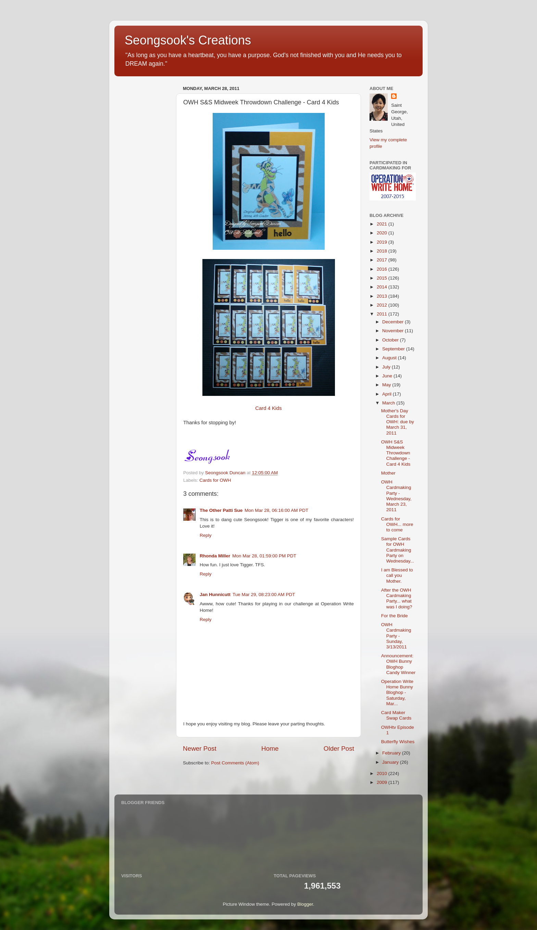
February (392, 752)
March (389, 402)
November (393, 330)
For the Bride (394, 615)
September (394, 348)
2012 (382, 305)
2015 (382, 278)
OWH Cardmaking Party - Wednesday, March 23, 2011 (396, 495)
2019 (382, 242)
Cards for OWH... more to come (397, 524)
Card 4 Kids (268, 408)
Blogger (305, 904)
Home (269, 748)
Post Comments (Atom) (235, 762)
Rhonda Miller (215, 555)
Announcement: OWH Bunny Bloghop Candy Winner (398, 664)
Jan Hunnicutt (215, 594)
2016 (382, 269)
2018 (382, 251)
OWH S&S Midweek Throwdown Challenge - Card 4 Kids (396, 453)
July (387, 367)
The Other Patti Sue (221, 510)
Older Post (339, 748)
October (391, 340)
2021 (382, 224)
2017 (382, 259)
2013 (382, 296)
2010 (382, 773)
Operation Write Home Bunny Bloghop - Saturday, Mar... (397, 692)
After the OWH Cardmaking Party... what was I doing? (396, 598)
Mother (388, 473)
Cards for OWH (215, 480)
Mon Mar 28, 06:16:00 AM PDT (276, 510)
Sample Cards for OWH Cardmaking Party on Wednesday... (397, 550)
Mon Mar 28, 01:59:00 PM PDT (264, 555)
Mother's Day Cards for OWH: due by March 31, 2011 (397, 422)
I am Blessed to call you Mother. (397, 575)
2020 (382, 232)
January (391, 762)
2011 (382, 314)
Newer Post (199, 748)
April (387, 394)
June (388, 375)
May (387, 384)
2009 (382, 782)
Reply (206, 535)
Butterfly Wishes (398, 741)
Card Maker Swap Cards (396, 715)
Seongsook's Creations (188, 40)
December (393, 321)
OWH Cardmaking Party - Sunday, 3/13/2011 (396, 635)
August (390, 357)
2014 (382, 286)
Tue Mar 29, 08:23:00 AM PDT (264, 594)
